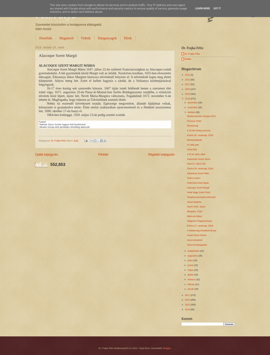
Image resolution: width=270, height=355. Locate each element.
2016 (187, 300)
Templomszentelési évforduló (201, 197)
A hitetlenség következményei (201, 230)
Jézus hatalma (194, 202)
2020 (187, 89)
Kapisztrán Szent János (198, 159)
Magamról (66, 38)
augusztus (193, 255)
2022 (187, 79)
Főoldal (103, 154)
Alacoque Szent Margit (198, 187)
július (190, 260)
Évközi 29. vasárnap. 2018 (200, 168)
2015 (187, 304)
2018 (187, 98)
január (191, 289)
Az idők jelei (193, 144)
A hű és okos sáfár (196, 154)
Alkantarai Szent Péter (198, 173)
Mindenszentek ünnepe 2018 (201, 116)
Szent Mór (192, 149)
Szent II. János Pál (196, 163)
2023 (187, 75)
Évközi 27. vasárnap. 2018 (200, 225)
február (191, 284)
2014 (187, 309)
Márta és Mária (194, 216)
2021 (187, 84)
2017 (187, 295)
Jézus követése (194, 240)
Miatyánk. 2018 (194, 211)
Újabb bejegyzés (46, 154)
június (191, 265)
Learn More (202, 8)
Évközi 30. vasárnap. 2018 (200, 135)
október (192, 112)
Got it (217, 8)
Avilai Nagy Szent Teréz (198, 192)
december (193, 102)
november (193, 107)
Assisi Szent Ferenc (197, 235)
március (192, 279)
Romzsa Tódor (194, 121)
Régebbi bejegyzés (161, 154)
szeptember (194, 251)
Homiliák (45, 38)
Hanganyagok (107, 38)
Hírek (128, 38)
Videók (86, 38)
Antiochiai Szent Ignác (198, 183)
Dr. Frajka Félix (192, 54)
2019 (187, 94)
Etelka (188, 59)
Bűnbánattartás (194, 140)
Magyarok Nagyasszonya (199, 221)
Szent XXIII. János (196, 206)
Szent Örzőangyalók (197, 245)
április (191, 274)
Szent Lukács (193, 178)
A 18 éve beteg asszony (199, 130)
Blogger (167, 348)
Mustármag (192, 125)
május (191, 270)
